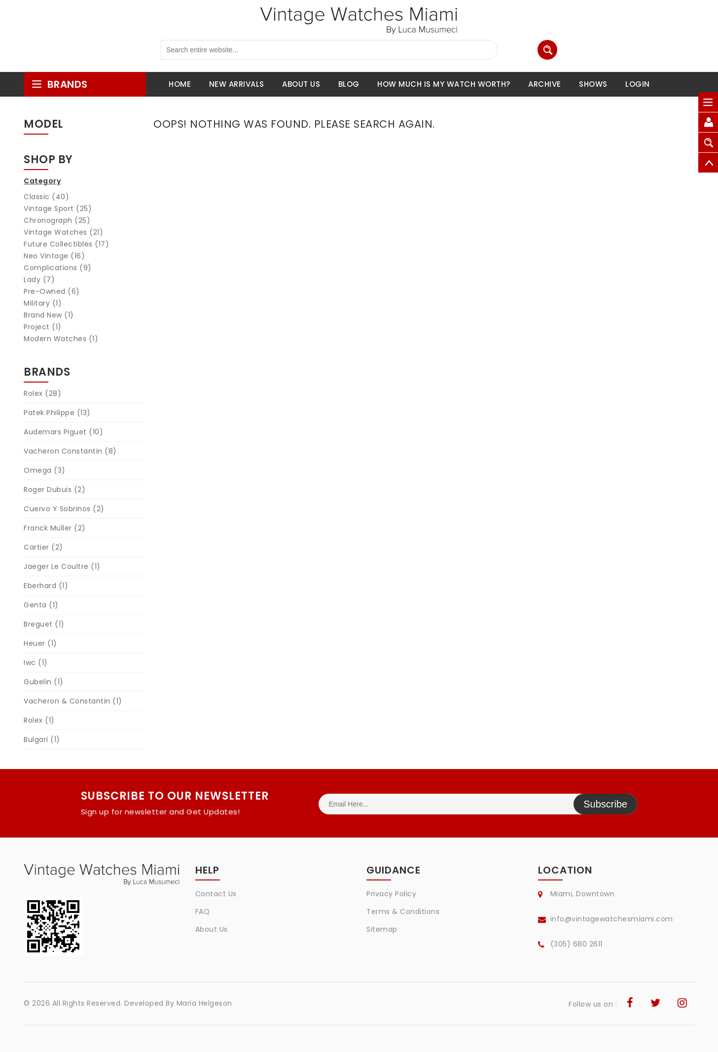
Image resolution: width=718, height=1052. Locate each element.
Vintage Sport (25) (58, 208)
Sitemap (381, 929)
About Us (211, 929)
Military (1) (43, 303)
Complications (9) (58, 268)
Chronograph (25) (57, 220)
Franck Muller (55, 528)
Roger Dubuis (54, 489)
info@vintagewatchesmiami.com (611, 919)
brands (59, 84)
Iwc (36, 662)
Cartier (43, 547)
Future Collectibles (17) (66, 244)
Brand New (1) (49, 315)
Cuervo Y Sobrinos (64, 509)
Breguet (44, 624)
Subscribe (605, 804)
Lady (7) (39, 279)
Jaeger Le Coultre (62, 566)
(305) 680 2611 (576, 944)
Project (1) (43, 327)
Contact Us (216, 894)
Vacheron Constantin (70, 451)
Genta (41, 605)
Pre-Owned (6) (52, 291)
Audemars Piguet (63, 432)
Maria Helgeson (204, 1003)
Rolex (42, 393)
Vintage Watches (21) (63, 232)
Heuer (40, 643)
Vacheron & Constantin (73, 701)
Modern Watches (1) (61, 339)
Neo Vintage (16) (54, 256)
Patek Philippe (57, 413)
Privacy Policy (391, 894)
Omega (45, 470)
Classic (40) (46, 197)
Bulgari (42, 739)
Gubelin (44, 682)
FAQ (202, 911)
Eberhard (46, 586)
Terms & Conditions (402, 911)
